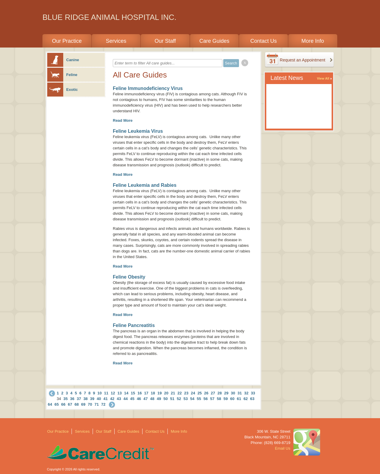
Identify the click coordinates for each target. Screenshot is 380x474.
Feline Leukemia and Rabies (144, 185)
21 (173, 393)
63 (252, 398)
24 (193, 393)
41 (105, 398)
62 (245, 398)
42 (112, 398)
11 (106, 393)
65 (56, 404)
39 (92, 398)
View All (323, 78)
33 (253, 393)
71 (96, 404)
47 (145, 398)
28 (220, 393)
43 (119, 398)
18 (153, 393)
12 (113, 393)
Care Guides (214, 41)
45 (132, 398)
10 (99, 393)
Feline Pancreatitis (134, 325)
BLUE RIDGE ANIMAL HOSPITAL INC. (109, 17)
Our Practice (67, 41)
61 (239, 398)
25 (199, 393)
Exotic (62, 90)
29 (226, 393)
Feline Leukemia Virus (138, 131)
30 (233, 393)
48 (152, 398)
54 (192, 398)
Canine (63, 60)
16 (139, 393)
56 (205, 398)
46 (139, 398)
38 (85, 398)
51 (172, 398)
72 (103, 404)
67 (70, 404)
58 (219, 398)
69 (83, 404)
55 (199, 398)
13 (120, 393)
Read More (122, 120)
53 (185, 398)
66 (63, 404)
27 (213, 393)
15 (133, 393)
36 (72, 398)
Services (116, 41)
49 (159, 398)
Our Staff (165, 41)
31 (240, 393)
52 (179, 398)
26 (206, 393)
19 (159, 393)
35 (65, 398)
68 (77, 404)
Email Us (282, 448)
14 (126, 393)
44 (126, 398)
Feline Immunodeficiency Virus (148, 88)
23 (186, 393)
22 (180, 393)
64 (50, 404)
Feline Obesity (129, 276)
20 (166, 393)
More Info (312, 41)
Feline (62, 75)
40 (99, 398)
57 (212, 398)
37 (79, 398)
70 (90, 404)
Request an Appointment (302, 60)
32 (246, 393)
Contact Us (263, 41)
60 (232, 398)
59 (226, 398)
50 (166, 398)
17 (146, 393)
